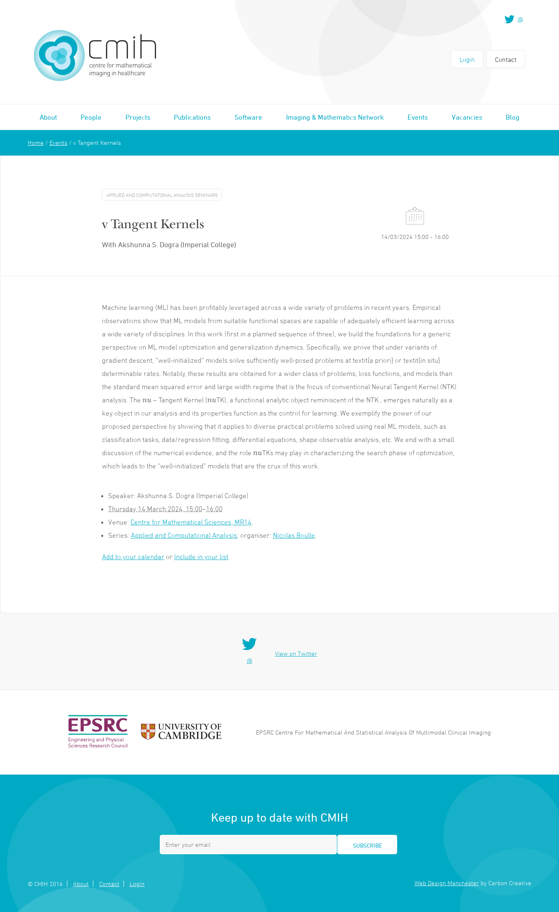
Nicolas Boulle (294, 535)
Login (467, 59)
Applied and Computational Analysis (184, 535)
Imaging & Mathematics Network (335, 117)
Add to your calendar (133, 557)
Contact (505, 59)
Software (248, 117)
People (91, 117)
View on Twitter (296, 653)
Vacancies (467, 117)
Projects (138, 117)
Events (417, 117)
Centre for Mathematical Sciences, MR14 (190, 522)
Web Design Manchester (447, 882)
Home (36, 142)
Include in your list (201, 557)
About (48, 117)
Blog (512, 117)
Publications (192, 117)
